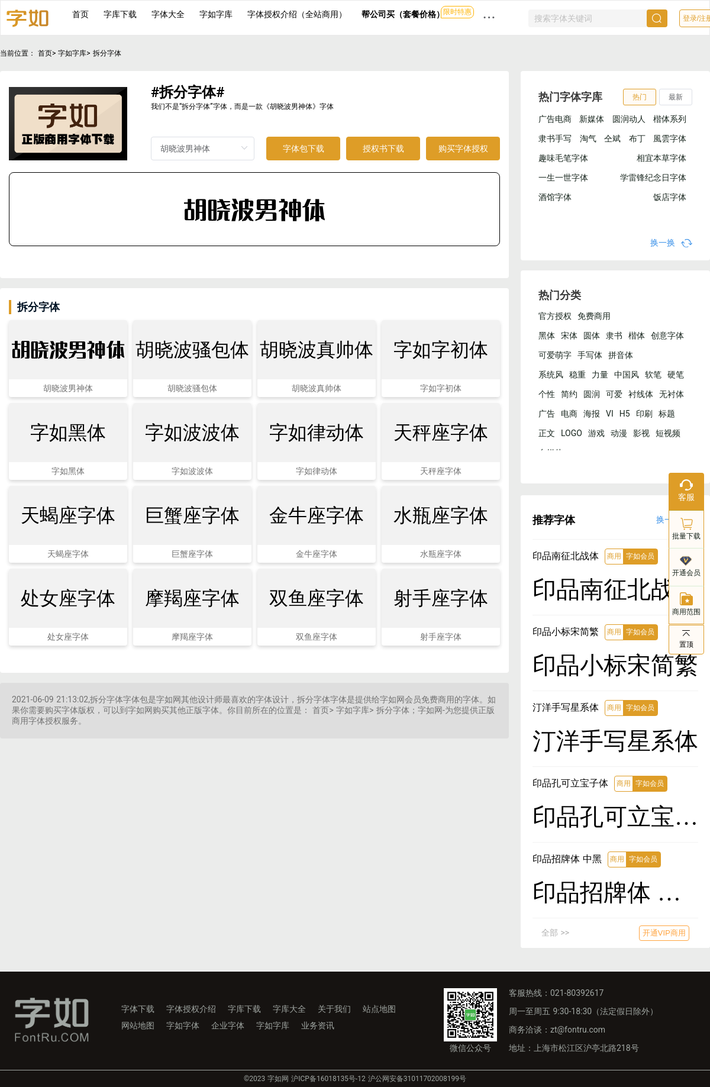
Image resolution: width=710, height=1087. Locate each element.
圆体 (591, 335)
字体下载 (137, 1009)
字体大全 (168, 14)
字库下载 (120, 14)
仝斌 (612, 138)
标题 (667, 413)
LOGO (571, 433)
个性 (546, 394)
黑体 (546, 335)
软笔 (653, 374)
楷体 (636, 335)
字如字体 (182, 1025)
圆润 (591, 394)
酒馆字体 (555, 197)
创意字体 (667, 335)
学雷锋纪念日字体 (653, 177)
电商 (569, 413)
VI (610, 413)
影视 (641, 433)
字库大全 (289, 1009)
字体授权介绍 (191, 1009)
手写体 (589, 355)
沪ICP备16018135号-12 (328, 1079)
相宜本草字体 (661, 158)
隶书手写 (555, 138)
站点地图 (379, 1009)
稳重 (577, 374)
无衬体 (671, 394)
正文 (546, 433)
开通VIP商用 (664, 932)
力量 (600, 374)
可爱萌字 (555, 355)
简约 (569, 394)
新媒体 (591, 119)
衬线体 (640, 394)
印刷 (644, 413)
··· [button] (489, 17)
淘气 (588, 138)
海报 (591, 413)
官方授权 (555, 316)
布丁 (637, 138)
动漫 (619, 433)
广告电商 (555, 119)
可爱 (614, 394)
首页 (80, 14)
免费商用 (594, 316)
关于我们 (334, 1009)
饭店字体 (669, 197)
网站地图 (137, 1025)
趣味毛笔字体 (563, 158)
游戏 (596, 433)
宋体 (569, 335)
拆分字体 (107, 53)
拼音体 (620, 355)
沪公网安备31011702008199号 (417, 1079)
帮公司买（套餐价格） (403, 14)
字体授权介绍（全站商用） (297, 14)
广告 (546, 413)
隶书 (614, 335)
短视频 (668, 433)
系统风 (550, 374)
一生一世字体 (563, 177)
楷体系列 (669, 119)
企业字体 (227, 1025)
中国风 (626, 374)
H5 (624, 413)
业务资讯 (317, 1025)
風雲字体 (669, 138)
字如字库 (216, 14)
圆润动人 (629, 119)
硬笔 (675, 374)
